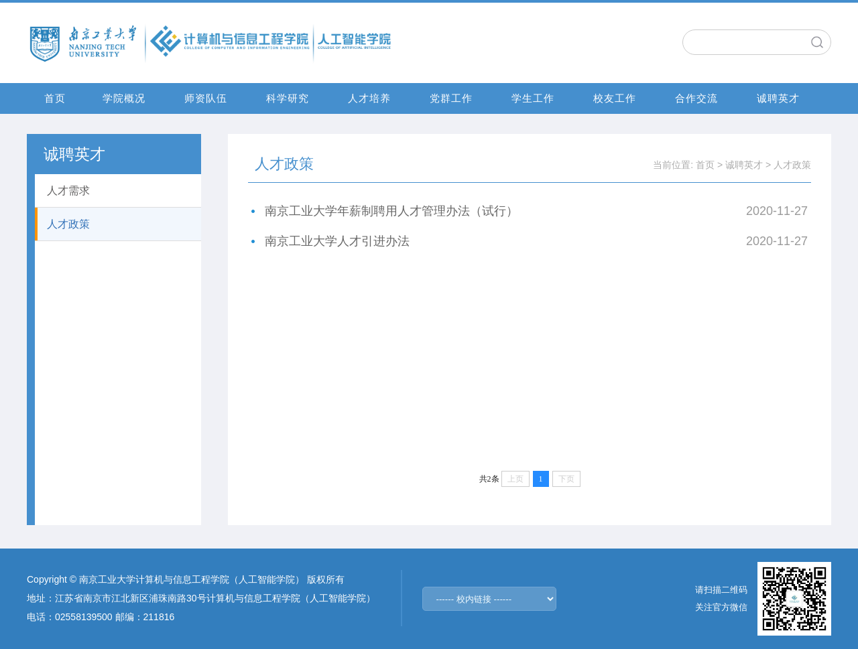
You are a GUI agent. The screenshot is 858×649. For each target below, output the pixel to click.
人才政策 (792, 164)
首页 (55, 98)
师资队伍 (205, 98)
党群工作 (451, 98)
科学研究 (287, 98)
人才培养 (369, 98)
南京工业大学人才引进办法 (337, 241)
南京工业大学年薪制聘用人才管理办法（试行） (391, 211)
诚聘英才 (778, 98)
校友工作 (614, 98)
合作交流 (696, 98)
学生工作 (532, 98)
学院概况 (124, 98)
